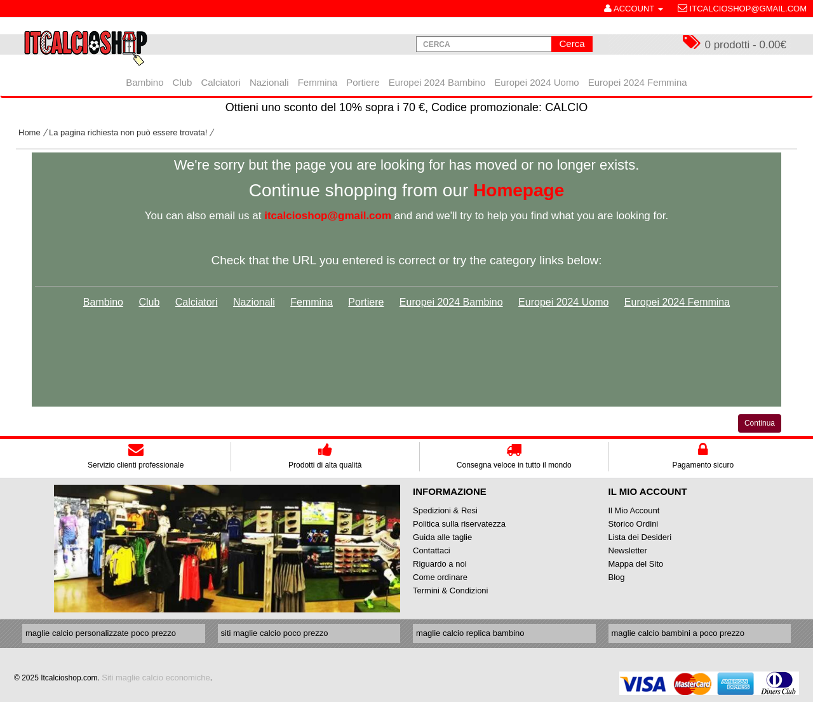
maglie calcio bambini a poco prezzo (678, 633)
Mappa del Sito (636, 564)
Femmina (311, 302)
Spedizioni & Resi (445, 510)
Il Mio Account (634, 510)
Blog (616, 577)
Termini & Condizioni (450, 590)
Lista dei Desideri (640, 537)
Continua (759, 423)
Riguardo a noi (440, 564)
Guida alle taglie (442, 537)
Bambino (103, 302)
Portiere (366, 302)
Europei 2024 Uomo (563, 302)
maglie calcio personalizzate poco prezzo (100, 633)
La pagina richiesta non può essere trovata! (128, 132)
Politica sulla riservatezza (459, 524)
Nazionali (254, 302)
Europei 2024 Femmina (677, 302)
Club (148, 302)
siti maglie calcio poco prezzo (274, 633)
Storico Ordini (633, 524)
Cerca (571, 43)
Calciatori (196, 302)
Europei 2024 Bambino (451, 302)
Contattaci (431, 550)
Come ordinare (440, 577)
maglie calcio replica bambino (470, 633)
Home (29, 132)
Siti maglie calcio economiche (156, 677)
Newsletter (627, 550)
